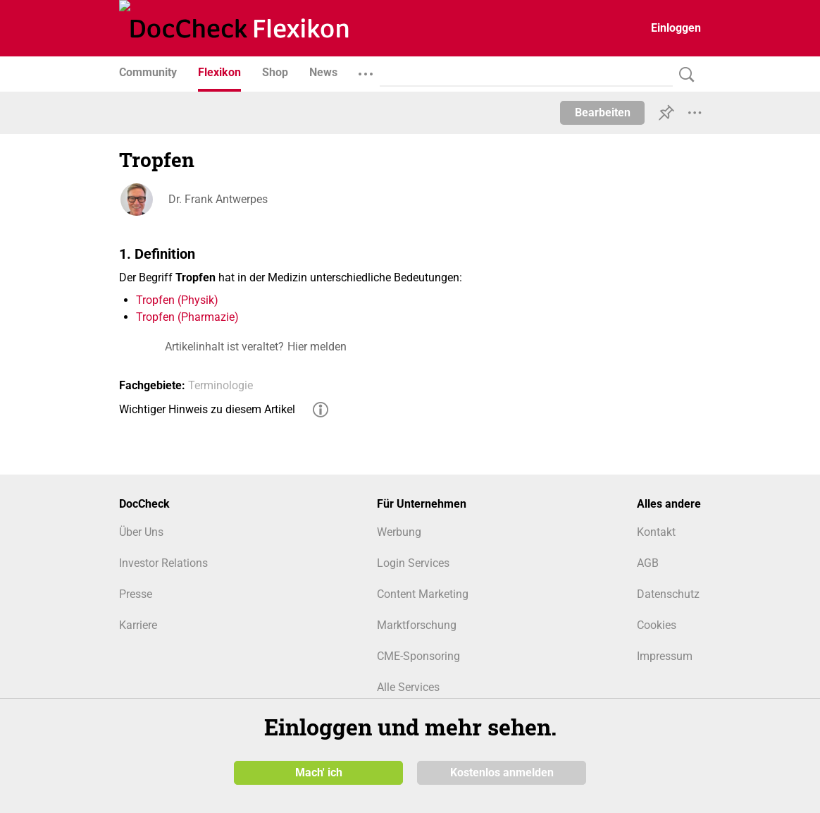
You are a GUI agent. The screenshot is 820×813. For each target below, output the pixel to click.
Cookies (656, 625)
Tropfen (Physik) (177, 300)
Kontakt (656, 532)
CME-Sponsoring (418, 656)
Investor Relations (163, 563)
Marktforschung (416, 625)
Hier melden (317, 346)
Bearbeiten (602, 112)
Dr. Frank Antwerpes (218, 199)
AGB (648, 563)
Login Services (413, 563)
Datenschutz (668, 594)
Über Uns (141, 532)
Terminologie (220, 385)
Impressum (664, 656)
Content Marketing (422, 594)
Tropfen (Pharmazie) (187, 317)
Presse (135, 594)
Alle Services (408, 687)
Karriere (138, 625)
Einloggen (676, 28)
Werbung (399, 532)
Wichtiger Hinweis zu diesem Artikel (207, 409)
